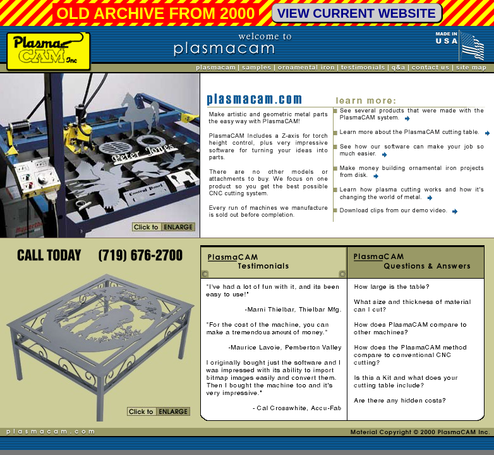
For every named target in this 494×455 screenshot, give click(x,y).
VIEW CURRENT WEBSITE (356, 13)
